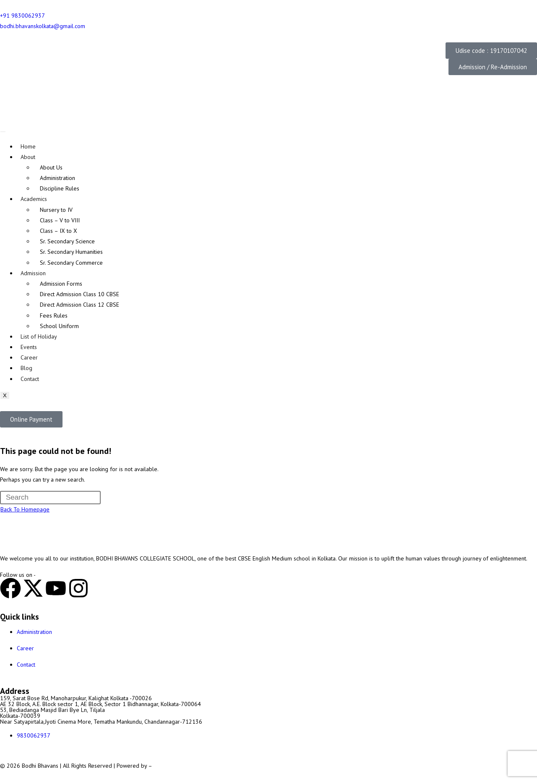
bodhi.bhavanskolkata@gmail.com (42, 26)
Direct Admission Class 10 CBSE (79, 294)
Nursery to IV (56, 210)
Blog (26, 368)
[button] (491, 50)
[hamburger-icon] (3, 132)
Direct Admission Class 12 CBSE (79, 304)
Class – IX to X (58, 231)
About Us (51, 167)
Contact (30, 379)
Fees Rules (54, 315)
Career (29, 357)
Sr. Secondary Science (67, 241)
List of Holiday (39, 336)
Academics (34, 199)
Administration (57, 178)
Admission (33, 273)
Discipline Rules (59, 188)
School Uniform (59, 326)
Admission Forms (61, 283)
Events (29, 347)
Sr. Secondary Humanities (71, 251)
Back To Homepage (25, 509)
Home (28, 146)
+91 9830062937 (22, 15)
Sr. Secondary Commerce (71, 262)
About (28, 157)
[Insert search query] (50, 497)
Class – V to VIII (60, 220)
